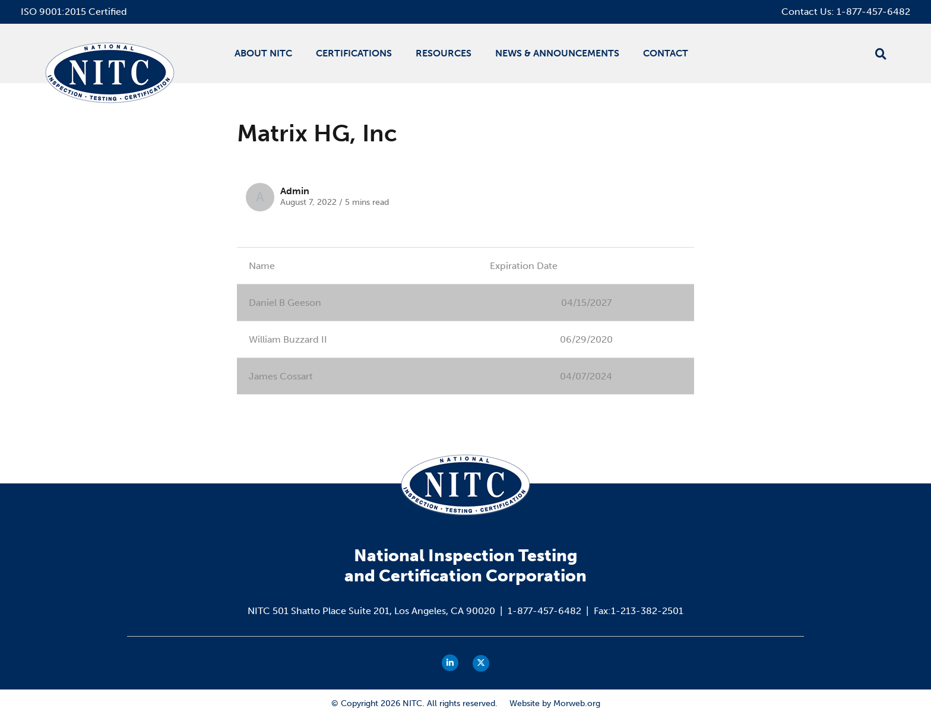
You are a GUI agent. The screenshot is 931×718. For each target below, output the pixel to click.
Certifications (354, 53)
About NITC (263, 53)
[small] (450, 662)
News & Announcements (557, 53)
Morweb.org (576, 703)
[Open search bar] (880, 54)
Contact (665, 53)
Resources (443, 53)
